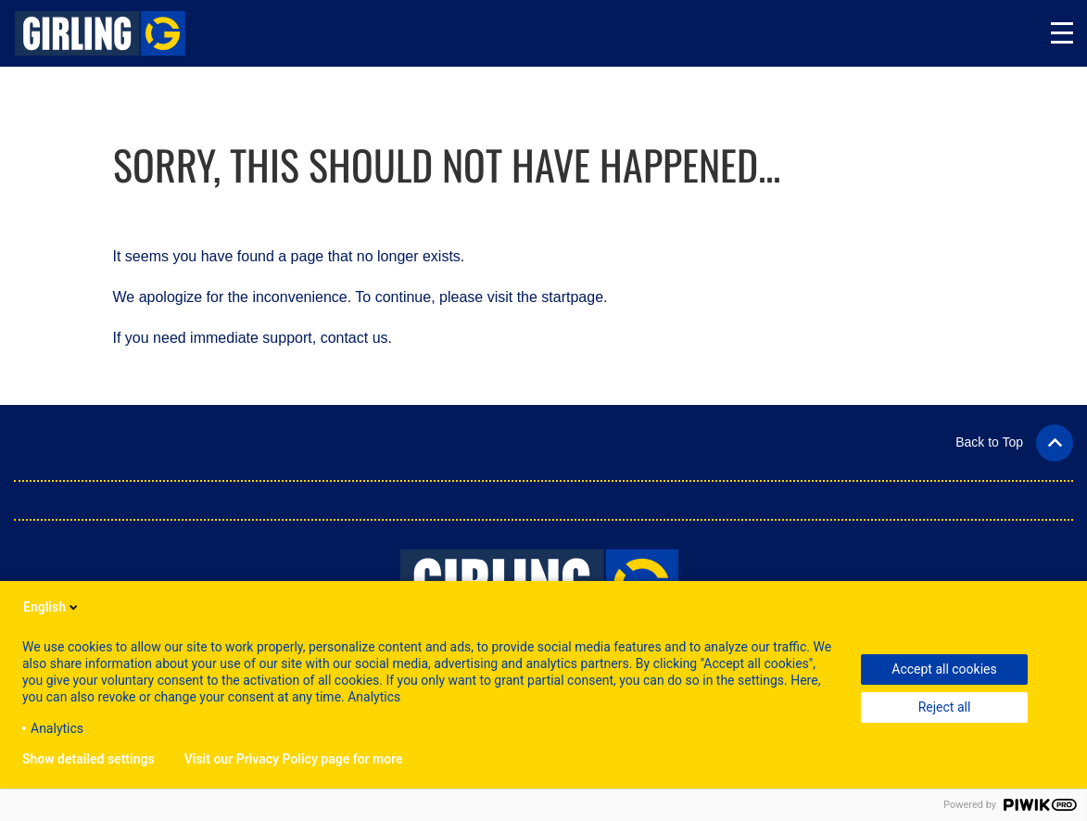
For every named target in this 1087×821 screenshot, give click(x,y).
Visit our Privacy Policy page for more (293, 759)
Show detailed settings (88, 759)
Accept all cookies (943, 669)
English (52, 607)
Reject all (944, 707)
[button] (1014, 442)
